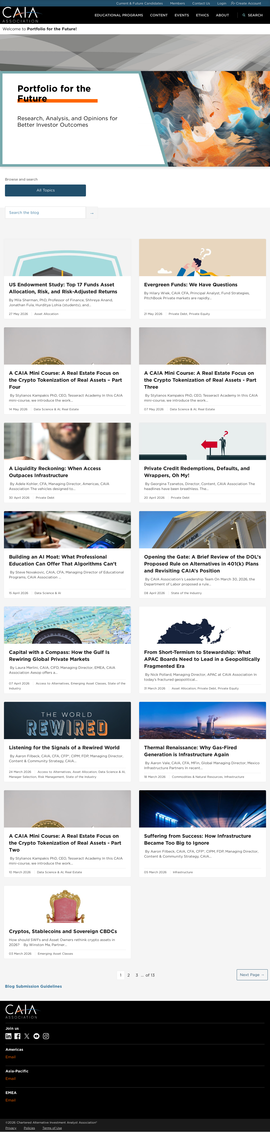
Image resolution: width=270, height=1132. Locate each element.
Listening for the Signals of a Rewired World (64, 748)
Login (221, 3)
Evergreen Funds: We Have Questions (190, 285)
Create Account (248, 3)
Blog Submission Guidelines (33, 986)
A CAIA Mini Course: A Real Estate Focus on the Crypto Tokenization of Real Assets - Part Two (65, 843)
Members (177, 3)
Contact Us (201, 3)
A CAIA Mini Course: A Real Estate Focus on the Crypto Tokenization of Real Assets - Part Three (200, 380)
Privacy (10, 1128)
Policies (29, 1128)
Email (10, 1057)
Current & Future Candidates (139, 3)
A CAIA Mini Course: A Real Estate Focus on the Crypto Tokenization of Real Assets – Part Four (65, 380)
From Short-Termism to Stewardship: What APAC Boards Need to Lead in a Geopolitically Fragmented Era (202, 659)
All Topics (46, 190)
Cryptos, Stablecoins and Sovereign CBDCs (63, 931)
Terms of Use (52, 1128)
